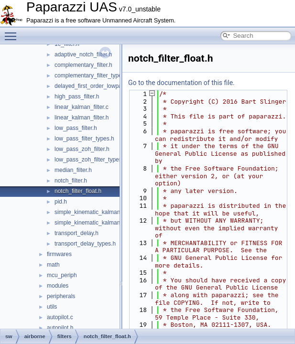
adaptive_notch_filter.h (83, 54)
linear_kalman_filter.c (82, 107)
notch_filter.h (71, 180)
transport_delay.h (76, 233)
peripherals (61, 296)
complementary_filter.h (83, 65)
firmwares (59, 254)
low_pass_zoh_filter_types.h (91, 159)
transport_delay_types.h (85, 243)
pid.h (61, 201)
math (53, 264)
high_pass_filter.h (77, 96)
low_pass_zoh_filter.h (82, 149)
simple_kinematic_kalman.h (90, 222)
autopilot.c (60, 317)
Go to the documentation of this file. (181, 82)
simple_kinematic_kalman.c (90, 212)
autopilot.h (60, 327)
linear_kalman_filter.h (82, 117)
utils (52, 306)
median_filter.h (73, 170)
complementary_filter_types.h (92, 75)
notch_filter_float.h (78, 191)
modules (57, 285)
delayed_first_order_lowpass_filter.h (100, 86)
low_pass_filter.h (76, 128)
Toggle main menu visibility (13, 32)
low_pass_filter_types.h (84, 138)
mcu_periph (62, 275)
